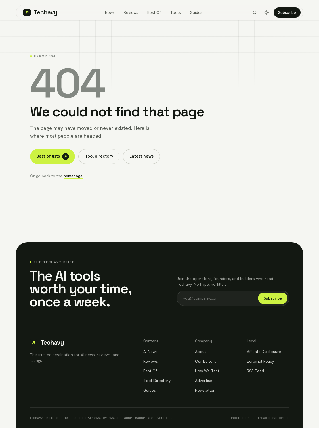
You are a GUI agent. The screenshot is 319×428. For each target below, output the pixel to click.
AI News (150, 351)
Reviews (131, 12)
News (110, 12)
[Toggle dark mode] (267, 12)
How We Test (207, 370)
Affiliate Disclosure (264, 351)
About (200, 351)
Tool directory (99, 156)
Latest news (141, 156)
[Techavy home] (40, 12)
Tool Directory (157, 380)
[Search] (255, 12)
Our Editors (205, 361)
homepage (73, 175)
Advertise (203, 380)
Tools (175, 12)
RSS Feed (255, 370)
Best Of (154, 12)
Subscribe (287, 12)
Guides (196, 12)
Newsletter (205, 390)
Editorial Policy (260, 361)
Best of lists (52, 156)
